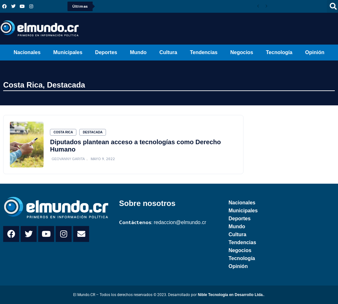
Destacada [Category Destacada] (92, 132)
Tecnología (279, 52)
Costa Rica (23, 85)
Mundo (138, 52)
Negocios (241, 52)
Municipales (67, 52)
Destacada (66, 85)
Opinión (314, 52)
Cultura (168, 52)
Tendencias (204, 52)
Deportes (106, 52)
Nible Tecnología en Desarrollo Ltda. (231, 295)
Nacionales (27, 52)
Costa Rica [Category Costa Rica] (63, 132)
